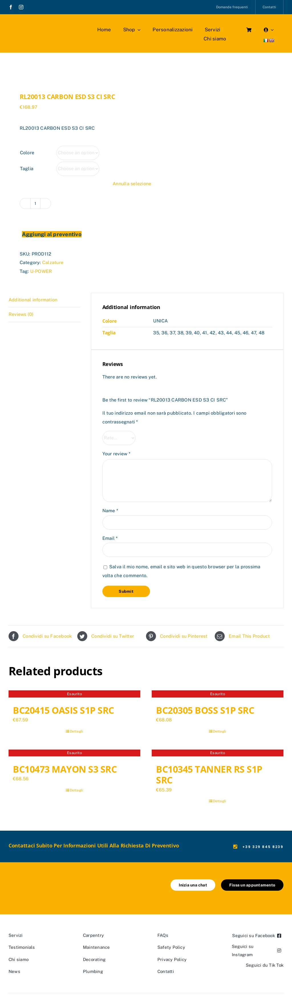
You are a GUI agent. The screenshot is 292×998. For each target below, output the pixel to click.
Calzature (52, 262)
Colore (27, 152)
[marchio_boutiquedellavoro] (41, 25)
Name (110, 510)
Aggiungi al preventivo (52, 234)
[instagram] (21, 7)
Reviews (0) (21, 314)
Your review (116, 453)
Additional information (33, 300)
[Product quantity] (35, 203)
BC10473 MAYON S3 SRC (65, 769)
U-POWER (41, 271)
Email (110, 538)
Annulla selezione (132, 183)
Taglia (26, 168)
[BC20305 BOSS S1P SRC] (217, 694)
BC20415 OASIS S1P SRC (63, 710)
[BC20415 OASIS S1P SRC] (74, 694)
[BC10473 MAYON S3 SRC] (74, 754)
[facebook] (11, 7)
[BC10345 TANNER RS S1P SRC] (217, 754)
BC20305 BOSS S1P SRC (205, 710)
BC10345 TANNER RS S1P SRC (209, 774)
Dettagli (76, 731)
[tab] (44, 300)
